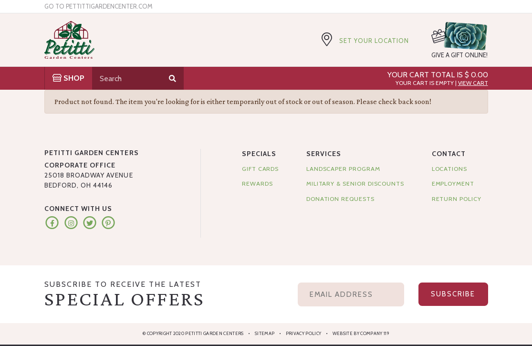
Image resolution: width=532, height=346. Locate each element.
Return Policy (456, 198)
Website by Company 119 (361, 333)
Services (323, 153)
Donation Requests (340, 198)
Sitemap (264, 333)
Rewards (257, 183)
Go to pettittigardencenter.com (98, 6)
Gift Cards (260, 168)
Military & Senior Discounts (355, 183)
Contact (449, 153)
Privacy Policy (304, 333)
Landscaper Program (343, 168)
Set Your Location (374, 40)
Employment (453, 183)
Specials (259, 153)
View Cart (473, 82)
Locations (449, 168)
